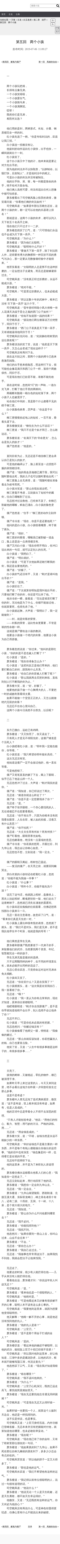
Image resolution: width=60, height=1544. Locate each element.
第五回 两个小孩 (8, 22)
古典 (18, 14)
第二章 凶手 (40, 20)
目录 (30, 1527)
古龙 (11, 14)
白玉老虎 (27, 20)
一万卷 (12, 20)
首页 (3, 14)
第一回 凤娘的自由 (48, 62)
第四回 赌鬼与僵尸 (11, 62)
